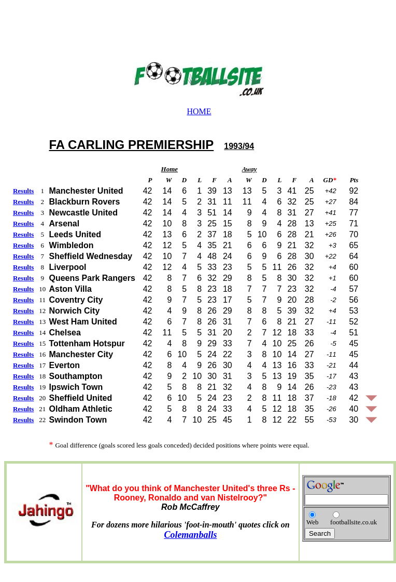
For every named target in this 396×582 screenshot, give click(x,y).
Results (23, 191)
